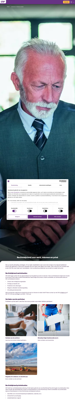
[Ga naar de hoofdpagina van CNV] (3, 1)
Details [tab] (29, 185)
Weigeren (17, 216)
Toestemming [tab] (14, 185)
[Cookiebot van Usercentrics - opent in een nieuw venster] (61, 181)
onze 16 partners (15, 192)
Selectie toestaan (37, 216)
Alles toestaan (57, 216)
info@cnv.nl (63, 292)
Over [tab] (60, 185)
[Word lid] (66, 2)
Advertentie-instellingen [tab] (45, 185)
